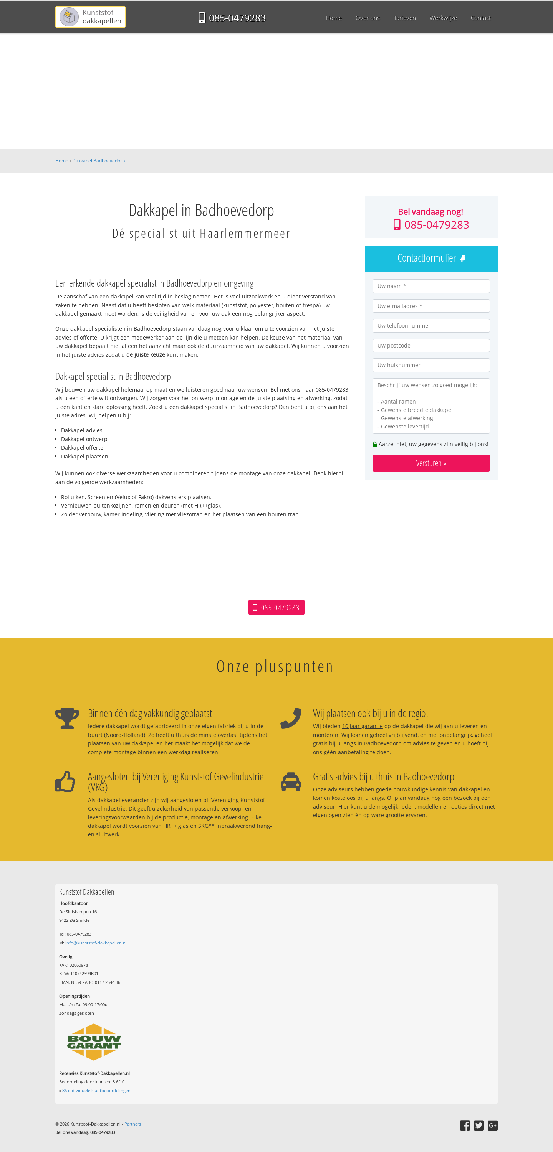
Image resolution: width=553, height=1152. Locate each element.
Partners (132, 1124)
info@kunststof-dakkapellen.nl (96, 943)
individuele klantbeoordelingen (96, 1090)
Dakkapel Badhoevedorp (98, 160)
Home (61, 160)
